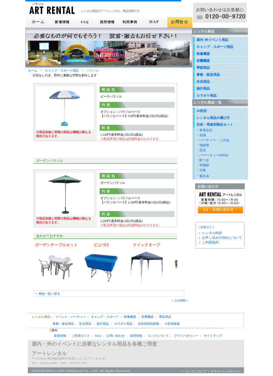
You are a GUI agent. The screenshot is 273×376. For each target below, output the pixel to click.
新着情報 (61, 22)
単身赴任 (206, 130)
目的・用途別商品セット (214, 124)
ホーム (37, 22)
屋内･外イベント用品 (212, 40)
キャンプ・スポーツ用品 (62, 70)
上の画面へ (181, 300)
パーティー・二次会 (214, 140)
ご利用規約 (210, 242)
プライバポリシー (186, 335)
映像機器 (203, 54)
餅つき (204, 160)
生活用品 (203, 82)
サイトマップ (213, 335)
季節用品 (203, 68)
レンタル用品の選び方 (213, 118)
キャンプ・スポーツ (105, 316)
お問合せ (180, 22)
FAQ (85, 22)
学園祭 (204, 165)
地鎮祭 (204, 145)
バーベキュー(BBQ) (213, 155)
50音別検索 (172, 323)
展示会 (204, 176)
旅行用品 (203, 89)
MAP (156, 22)
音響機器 (203, 61)
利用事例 (132, 22)
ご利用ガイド (206, 227)
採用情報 (108, 22)
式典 (202, 170)
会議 (202, 135)
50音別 (201, 111)
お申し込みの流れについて (222, 238)
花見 (202, 150)
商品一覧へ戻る (49, 293)
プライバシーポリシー (225, 371)
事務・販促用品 (208, 75)
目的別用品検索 (148, 323)
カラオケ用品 (206, 95)
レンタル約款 (212, 233)
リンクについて (158, 335)
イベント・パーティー (70, 316)
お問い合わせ (115, 335)
